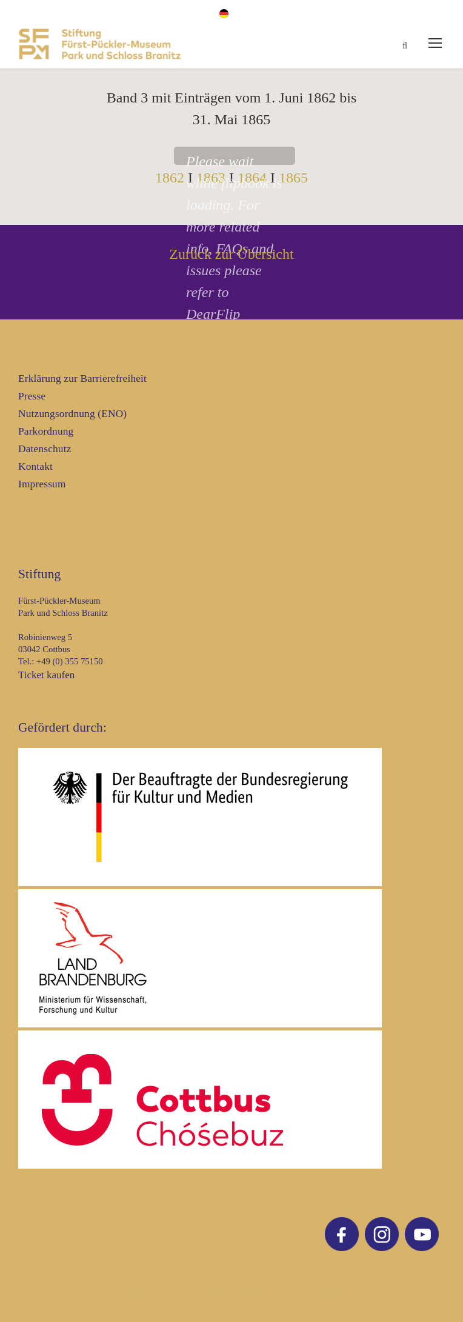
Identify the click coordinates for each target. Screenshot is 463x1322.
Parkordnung (45, 431)
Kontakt (35, 466)
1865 (293, 177)
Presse (31, 396)
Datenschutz (45, 449)
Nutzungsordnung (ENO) (72, 413)
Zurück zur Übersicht (231, 254)
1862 (169, 177)
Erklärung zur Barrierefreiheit (82, 378)
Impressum (42, 484)
